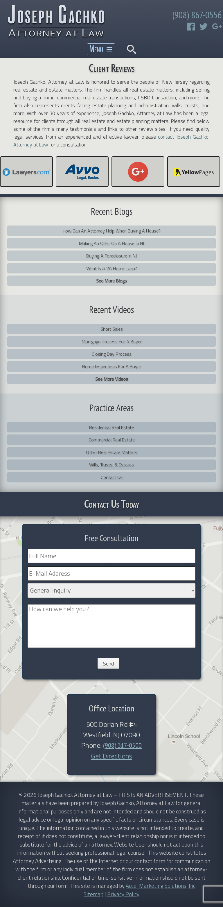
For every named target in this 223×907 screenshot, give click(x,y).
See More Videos (111, 378)
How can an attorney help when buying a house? (111, 230)
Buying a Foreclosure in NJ (111, 255)
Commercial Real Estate (112, 439)
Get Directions (111, 756)
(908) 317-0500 (122, 745)
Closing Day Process (112, 353)
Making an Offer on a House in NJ (111, 243)
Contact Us (112, 477)
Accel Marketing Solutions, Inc (160, 885)
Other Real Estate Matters (111, 452)
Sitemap (93, 894)
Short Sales (111, 328)
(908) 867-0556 (197, 15)
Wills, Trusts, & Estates (111, 464)
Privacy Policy (123, 894)
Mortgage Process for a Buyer (112, 341)
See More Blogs (111, 280)
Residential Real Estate (111, 427)
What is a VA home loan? (111, 268)
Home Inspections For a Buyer (111, 366)
